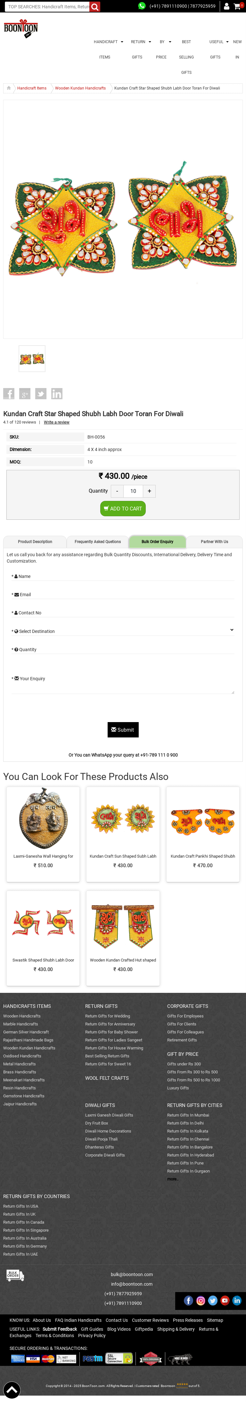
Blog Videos (119, 1329)
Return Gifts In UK (19, 1214)
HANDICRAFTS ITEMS (27, 1006)
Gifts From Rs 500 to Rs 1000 (193, 1080)
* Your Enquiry (28, 678)
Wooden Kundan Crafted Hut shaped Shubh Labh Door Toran (123, 961)
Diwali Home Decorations (108, 1131)
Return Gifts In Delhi (185, 1123)
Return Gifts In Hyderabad (190, 1155)
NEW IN (237, 49)
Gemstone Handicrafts (24, 1096)
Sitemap (215, 1320)
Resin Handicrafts (19, 1088)
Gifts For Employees (185, 1016)
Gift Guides (92, 1329)
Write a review (57, 422)
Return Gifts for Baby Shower (111, 1032)
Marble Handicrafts (20, 1024)
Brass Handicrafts (19, 1072)
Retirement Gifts (182, 1040)
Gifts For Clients (181, 1024)
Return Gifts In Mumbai (188, 1115)
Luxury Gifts (178, 1088)
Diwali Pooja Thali (101, 1139)
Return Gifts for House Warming (114, 1048)
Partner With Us (214, 542)
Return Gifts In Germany (25, 1246)
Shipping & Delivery (176, 1329)
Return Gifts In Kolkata (187, 1131)
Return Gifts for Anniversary (110, 1024)
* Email (21, 594)
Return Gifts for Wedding (107, 1016)
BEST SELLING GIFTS (186, 57)
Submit (123, 730)
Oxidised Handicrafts (22, 1056)
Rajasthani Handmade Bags (28, 1040)
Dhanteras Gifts (99, 1147)
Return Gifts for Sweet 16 (108, 1064)
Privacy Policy (92, 1335)
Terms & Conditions (55, 1335)
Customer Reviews (150, 1320)
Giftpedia (144, 1329)
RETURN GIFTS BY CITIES (194, 1105)
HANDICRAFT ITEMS (105, 49)
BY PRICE (161, 49)
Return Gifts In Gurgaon (188, 1171)
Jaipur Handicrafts (20, 1104)
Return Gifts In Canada (23, 1222)
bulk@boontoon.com (132, 1274)
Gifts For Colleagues (185, 1032)
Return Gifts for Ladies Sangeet (113, 1040)
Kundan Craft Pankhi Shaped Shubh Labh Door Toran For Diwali (203, 857)
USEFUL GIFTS (215, 49)
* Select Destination (33, 631)
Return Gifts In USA (20, 1206)
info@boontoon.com (131, 1284)
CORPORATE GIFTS (187, 1006)
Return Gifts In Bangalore (190, 1147)
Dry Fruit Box (96, 1123)
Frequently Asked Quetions (98, 542)
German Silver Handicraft (26, 1032)
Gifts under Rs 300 (184, 1064)
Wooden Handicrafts (22, 1016)
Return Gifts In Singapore (26, 1230)
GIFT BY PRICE (183, 1054)
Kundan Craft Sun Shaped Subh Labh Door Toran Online (123, 857)
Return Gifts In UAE (20, 1254)
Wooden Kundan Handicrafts (29, 1048)
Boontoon (168, 1386)
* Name (21, 576)
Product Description (35, 542)
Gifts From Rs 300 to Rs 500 (192, 1072)
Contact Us (117, 1320)
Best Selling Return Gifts (107, 1056)
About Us (42, 1320)
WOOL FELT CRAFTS (107, 1078)
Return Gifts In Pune (185, 1163)
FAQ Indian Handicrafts (78, 1320)
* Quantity (24, 649)
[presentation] (60, 709)
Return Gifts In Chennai (188, 1139)
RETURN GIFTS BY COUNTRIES (36, 1196)
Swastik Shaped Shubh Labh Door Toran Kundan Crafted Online (43, 961)
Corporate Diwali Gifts (105, 1155)
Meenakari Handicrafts (24, 1080)
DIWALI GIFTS (100, 1105)
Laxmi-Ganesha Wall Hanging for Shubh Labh (43, 857)
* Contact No (26, 612)
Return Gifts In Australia (24, 1238)
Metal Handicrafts (19, 1064)
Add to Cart (123, 509)
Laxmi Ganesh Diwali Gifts (109, 1115)
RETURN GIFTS (137, 49)
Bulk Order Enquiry (157, 542)
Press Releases (188, 1320)
